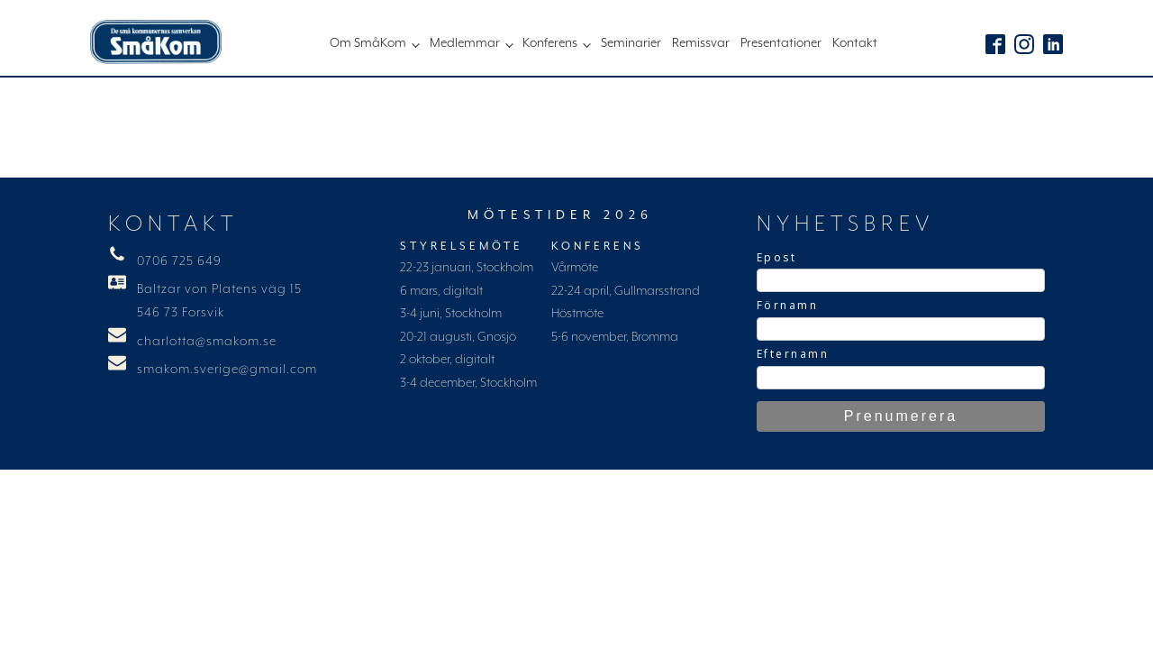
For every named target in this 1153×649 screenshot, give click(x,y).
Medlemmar (465, 43)
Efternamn (793, 353)
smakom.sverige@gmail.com (227, 369)
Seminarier (631, 43)
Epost (777, 257)
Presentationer (781, 43)
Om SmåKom (368, 43)
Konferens (549, 43)
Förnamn (788, 305)
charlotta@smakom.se (207, 341)
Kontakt (854, 43)
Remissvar (701, 43)
